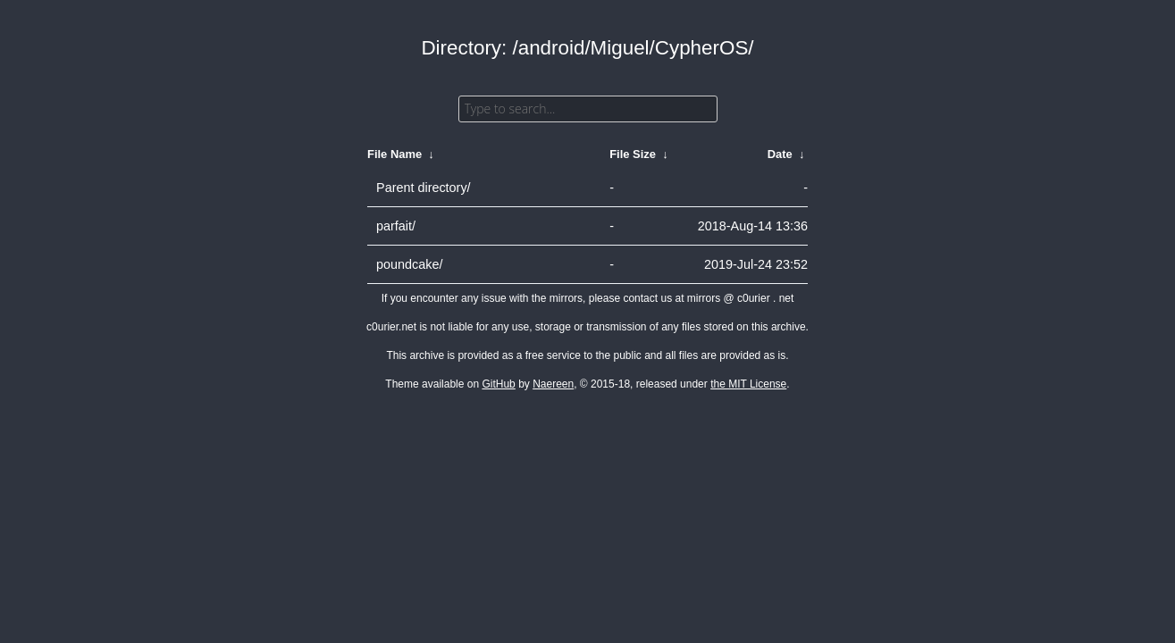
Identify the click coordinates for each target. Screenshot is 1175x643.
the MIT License (748, 384)
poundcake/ (409, 264)
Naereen (553, 384)
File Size (632, 154)
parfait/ (395, 226)
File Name (394, 154)
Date (780, 154)
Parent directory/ (423, 187)
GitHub (498, 384)
